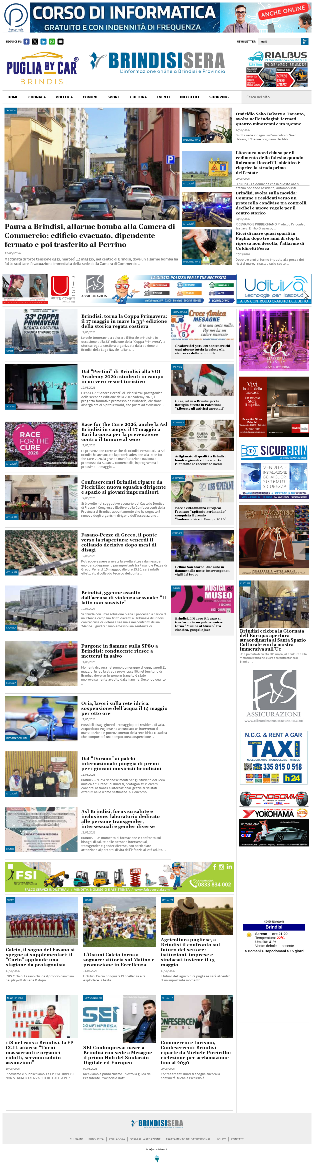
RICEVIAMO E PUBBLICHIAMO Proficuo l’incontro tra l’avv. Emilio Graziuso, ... (271, 226)
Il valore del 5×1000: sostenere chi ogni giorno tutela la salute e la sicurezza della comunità (202, 349)
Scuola (10, 406)
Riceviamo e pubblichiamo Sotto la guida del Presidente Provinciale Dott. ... (117, 1076)
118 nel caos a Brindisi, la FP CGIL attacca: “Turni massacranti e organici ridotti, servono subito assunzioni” (40, 1053)
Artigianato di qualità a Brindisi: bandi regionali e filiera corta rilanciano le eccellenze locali (200, 460)
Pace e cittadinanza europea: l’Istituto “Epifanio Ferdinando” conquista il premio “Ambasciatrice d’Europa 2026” (200, 513)
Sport (9, 351)
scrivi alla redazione (145, 1139)
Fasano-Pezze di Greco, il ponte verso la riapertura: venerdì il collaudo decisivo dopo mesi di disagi (119, 542)
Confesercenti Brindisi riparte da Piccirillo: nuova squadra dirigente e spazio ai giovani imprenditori (123, 487)
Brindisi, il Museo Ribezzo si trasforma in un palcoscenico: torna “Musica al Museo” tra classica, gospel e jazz (199, 624)
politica (64, 97)
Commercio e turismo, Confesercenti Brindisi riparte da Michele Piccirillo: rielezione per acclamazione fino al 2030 (196, 1053)
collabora (117, 1139)
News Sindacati (15, 998)
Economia (178, 422)
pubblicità (96, 1139)
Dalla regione (191, 140)
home (13, 97)
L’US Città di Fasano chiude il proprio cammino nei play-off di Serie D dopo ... (40, 978)
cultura (138, 97)
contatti (237, 1139)
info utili (189, 97)
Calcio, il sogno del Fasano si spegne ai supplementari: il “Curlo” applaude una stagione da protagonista (40, 957)
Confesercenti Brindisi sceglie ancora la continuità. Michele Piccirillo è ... (190, 1076)
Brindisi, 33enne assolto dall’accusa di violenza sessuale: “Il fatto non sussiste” (123, 598)
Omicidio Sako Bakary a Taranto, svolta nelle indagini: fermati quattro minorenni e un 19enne (270, 119)
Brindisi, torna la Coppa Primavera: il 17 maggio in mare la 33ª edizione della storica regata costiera (124, 321)
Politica (177, 367)
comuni (90, 97)
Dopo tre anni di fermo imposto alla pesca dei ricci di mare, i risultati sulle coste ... (270, 261)
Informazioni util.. (17, 738)
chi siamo (76, 1139)
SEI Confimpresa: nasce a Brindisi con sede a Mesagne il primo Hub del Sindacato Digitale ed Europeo (117, 1055)
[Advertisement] (64, 1100)
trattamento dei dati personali (189, 1139)
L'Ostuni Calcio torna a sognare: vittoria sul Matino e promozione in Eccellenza (118, 960)
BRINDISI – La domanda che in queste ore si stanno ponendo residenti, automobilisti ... (268, 186)
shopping (219, 97)
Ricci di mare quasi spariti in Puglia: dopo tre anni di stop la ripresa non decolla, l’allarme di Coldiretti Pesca (270, 241)
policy (221, 1139)
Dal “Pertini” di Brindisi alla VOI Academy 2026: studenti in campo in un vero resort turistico (122, 377)
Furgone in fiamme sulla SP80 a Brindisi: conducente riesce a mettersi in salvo (119, 651)
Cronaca (11, 110)
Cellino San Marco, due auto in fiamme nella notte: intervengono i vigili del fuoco (202, 570)
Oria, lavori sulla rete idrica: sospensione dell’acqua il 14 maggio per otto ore (124, 708)
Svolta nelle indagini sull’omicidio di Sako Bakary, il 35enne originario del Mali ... (266, 137)
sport (114, 97)
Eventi (163, 97)
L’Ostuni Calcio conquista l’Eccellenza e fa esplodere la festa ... (114, 978)
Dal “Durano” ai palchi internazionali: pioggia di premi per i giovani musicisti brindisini (121, 764)
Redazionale (179, 312)
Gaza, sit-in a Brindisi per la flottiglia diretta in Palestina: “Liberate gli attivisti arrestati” (199, 405)
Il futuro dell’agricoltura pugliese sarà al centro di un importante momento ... (195, 978)
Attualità (188, 183)
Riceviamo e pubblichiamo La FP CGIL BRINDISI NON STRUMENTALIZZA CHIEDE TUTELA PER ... (40, 1076)
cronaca (37, 97)
